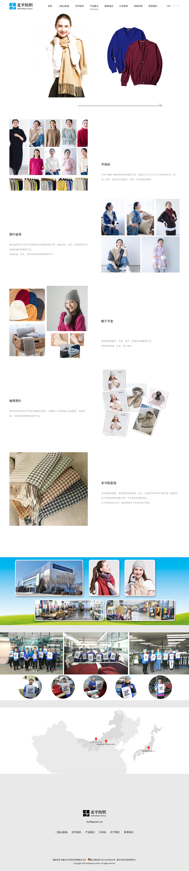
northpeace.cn (94, 821)
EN (173, 6)
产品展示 (90, 832)
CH (168, 6)
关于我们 (115, 832)
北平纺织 (76, 832)
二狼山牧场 (61, 832)
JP (178, 6)
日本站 (102, 832)
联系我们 (129, 832)
